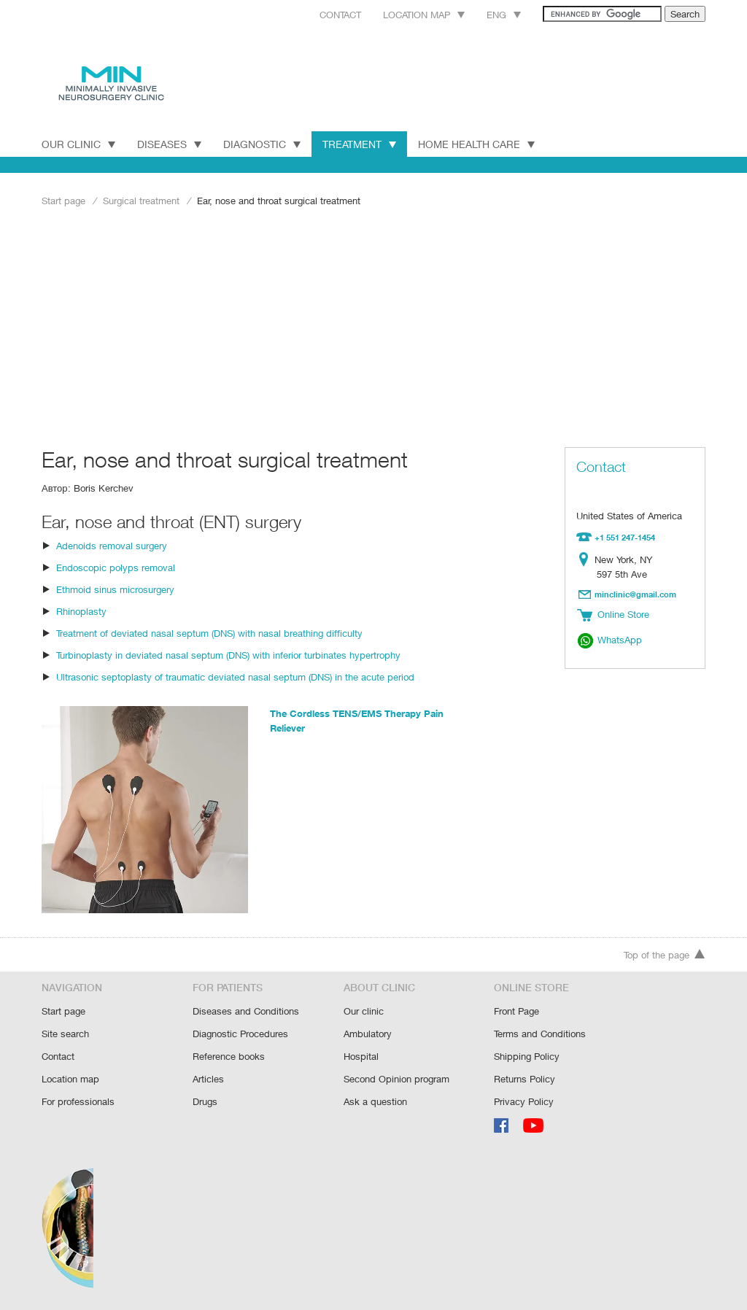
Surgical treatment (141, 200)
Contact (318, 14)
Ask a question (375, 1100)
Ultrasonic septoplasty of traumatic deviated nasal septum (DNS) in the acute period (232, 675)
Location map (405, 14)
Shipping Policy (526, 1056)
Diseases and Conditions (245, 1012)
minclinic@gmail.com (636, 593)
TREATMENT (363, 144)
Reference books (228, 1056)
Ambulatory (368, 1034)
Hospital (361, 1056)
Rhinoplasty (81, 609)
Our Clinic (78, 144)
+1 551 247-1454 (625, 536)
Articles (208, 1078)
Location (586, 558)
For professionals (78, 1100)
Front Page (517, 1012)
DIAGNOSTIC (264, 144)
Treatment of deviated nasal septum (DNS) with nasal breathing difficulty (208, 631)
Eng (487, 14)
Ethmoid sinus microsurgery (114, 587)
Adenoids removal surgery (111, 543)
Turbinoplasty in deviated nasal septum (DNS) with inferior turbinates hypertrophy (227, 653)
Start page (63, 200)
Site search (65, 1034)
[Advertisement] (373, 326)
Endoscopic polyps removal (113, 565)
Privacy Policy (523, 1100)
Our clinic (363, 1012)
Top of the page (664, 958)
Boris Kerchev (102, 486)
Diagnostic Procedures (240, 1034)
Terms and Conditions (540, 1034)
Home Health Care (482, 144)
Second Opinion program (396, 1078)
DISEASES (170, 144)
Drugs (205, 1100)
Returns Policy (524, 1078)
